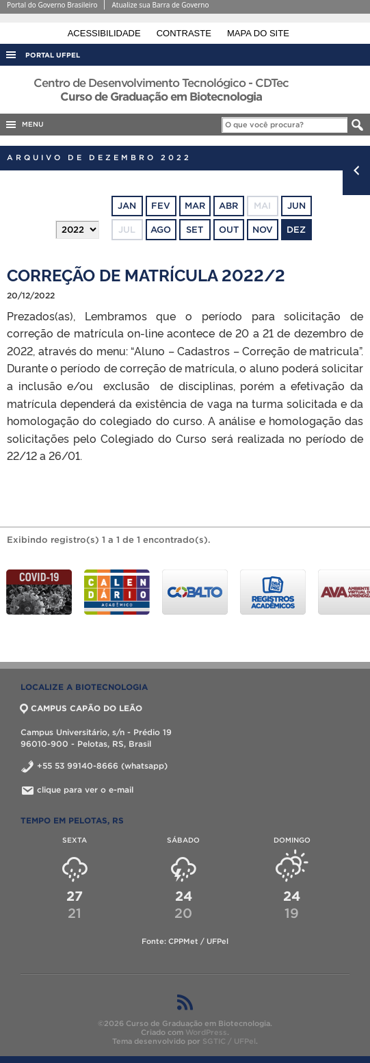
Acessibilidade (106, 33)
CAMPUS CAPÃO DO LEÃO (81, 708)
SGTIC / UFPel (229, 1041)
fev (160, 206)
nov (262, 230)
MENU (24, 124)
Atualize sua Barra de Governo (160, 5)
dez (296, 230)
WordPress (206, 1032)
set (194, 230)
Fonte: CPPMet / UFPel (185, 941)
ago (160, 230)
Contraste (185, 33)
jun (296, 206)
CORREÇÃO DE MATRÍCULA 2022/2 (146, 274)
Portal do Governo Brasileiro (52, 5)
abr (228, 206)
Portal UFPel (52, 55)
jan (127, 206)
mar (195, 206)
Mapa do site (258, 33)
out (229, 230)
